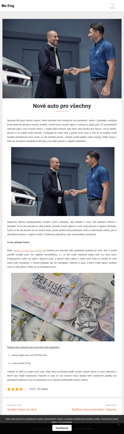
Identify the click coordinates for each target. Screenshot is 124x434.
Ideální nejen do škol (21, 409)
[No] (118, 424)
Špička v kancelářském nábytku (94, 409)
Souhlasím (62, 428)
